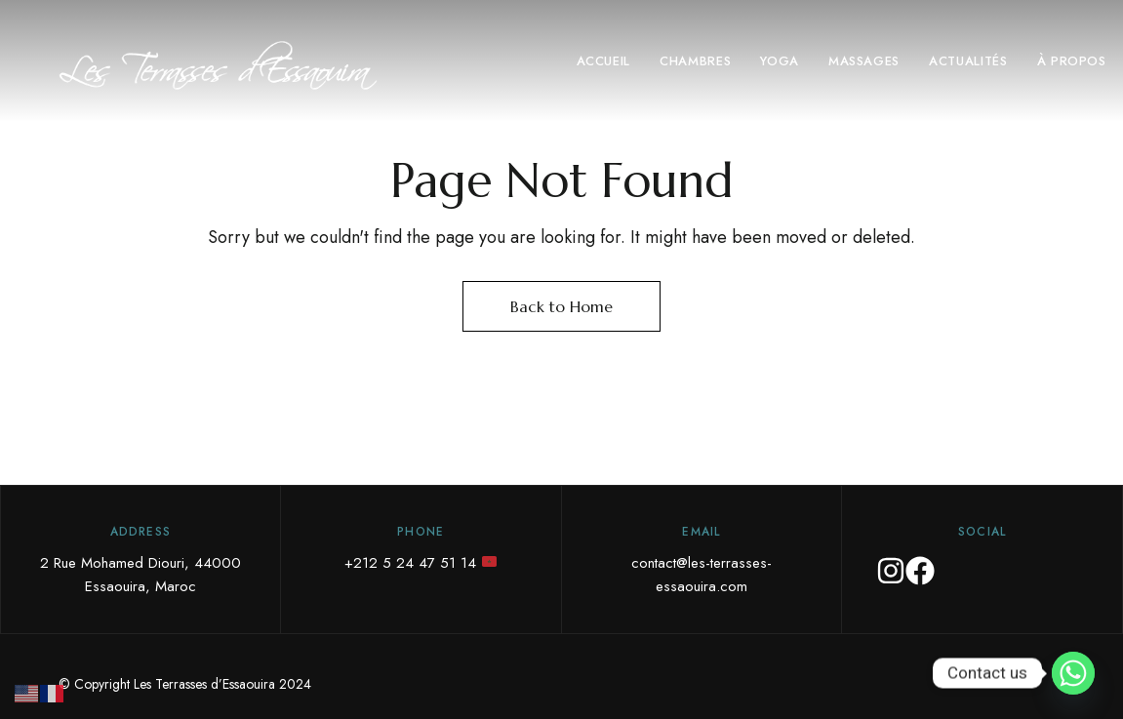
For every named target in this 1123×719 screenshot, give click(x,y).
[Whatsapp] (1073, 673)
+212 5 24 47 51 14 (420, 563)
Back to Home (561, 306)
